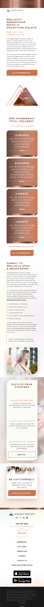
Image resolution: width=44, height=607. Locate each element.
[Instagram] (17, 519)
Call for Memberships (22, 73)
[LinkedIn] (24, 519)
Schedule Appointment (22, 494)
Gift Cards (22, 547)
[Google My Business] (27, 519)
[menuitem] (22, 603)
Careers (22, 556)
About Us (22, 455)
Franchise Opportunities (21, 566)
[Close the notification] (42, 2)
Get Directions (22, 533)
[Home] (15, 10)
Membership (22, 543)
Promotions (22, 552)
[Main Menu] (36, 10)
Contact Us (22, 561)
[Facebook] (20, 519)
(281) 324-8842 (22, 524)
